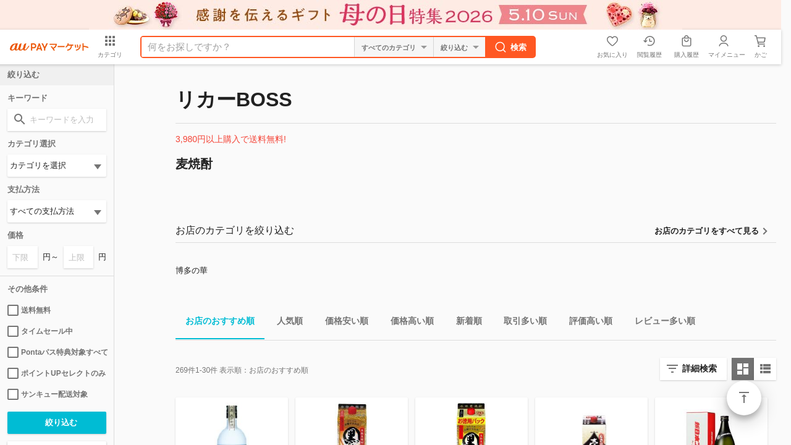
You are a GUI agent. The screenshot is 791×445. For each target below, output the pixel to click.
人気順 (285, 323)
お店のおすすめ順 (215, 323)
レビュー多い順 (660, 323)
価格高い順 (407, 323)
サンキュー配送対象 (47, 394)
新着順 (464, 323)
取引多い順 (520, 323)
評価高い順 (585, 323)
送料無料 (29, 310)
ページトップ (744, 398)
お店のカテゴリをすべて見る (706, 230)
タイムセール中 (40, 331)
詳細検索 (699, 368)
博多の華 (192, 270)
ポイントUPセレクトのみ (56, 373)
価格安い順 (341, 323)
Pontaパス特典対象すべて (56, 352)
